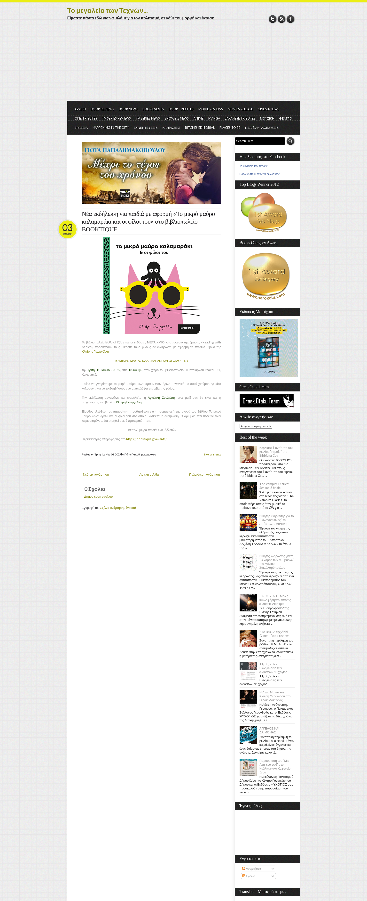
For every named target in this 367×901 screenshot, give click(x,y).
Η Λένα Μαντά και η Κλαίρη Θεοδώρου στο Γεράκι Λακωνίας (274, 696)
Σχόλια (248, 876)
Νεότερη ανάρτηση (96, 474)
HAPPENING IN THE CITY (111, 128)
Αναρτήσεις (252, 868)
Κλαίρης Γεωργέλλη (95, 351)
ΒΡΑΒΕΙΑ (81, 128)
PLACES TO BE (229, 128)
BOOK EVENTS (153, 109)
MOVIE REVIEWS (210, 109)
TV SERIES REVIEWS (116, 118)
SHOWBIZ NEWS (177, 118)
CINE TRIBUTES (86, 118)
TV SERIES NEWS (148, 118)
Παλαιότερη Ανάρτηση (204, 474)
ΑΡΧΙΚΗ (80, 109)
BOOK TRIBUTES (181, 109)
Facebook (290, 19)
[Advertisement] (183, 64)
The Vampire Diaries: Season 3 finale (274, 486)
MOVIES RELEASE (240, 109)
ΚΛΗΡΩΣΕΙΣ (171, 128)
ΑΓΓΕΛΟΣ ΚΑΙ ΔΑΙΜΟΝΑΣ (269, 730)
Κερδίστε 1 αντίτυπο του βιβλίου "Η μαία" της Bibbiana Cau (276, 451)
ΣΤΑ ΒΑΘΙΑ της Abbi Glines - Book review (274, 634)
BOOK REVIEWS (102, 109)
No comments (212, 454)
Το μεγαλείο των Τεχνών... (107, 10)
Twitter (272, 19)
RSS (281, 19)
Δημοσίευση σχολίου (98, 496)
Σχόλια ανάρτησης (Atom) (118, 508)
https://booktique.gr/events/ (146, 439)
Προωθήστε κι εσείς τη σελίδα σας (260, 173)
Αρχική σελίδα (149, 474)
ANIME (198, 118)
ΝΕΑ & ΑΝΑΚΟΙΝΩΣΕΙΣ (262, 128)
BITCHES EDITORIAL (200, 128)
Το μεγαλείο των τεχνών (254, 165)
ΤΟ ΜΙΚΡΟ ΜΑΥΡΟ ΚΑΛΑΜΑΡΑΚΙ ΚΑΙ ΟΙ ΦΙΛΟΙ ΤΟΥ (151, 361)
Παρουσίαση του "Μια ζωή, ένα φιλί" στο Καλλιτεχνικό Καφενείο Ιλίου (274, 766)
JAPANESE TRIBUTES (240, 118)
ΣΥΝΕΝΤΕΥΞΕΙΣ (145, 128)
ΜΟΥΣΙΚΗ (267, 118)
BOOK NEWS (128, 109)
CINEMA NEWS (268, 109)
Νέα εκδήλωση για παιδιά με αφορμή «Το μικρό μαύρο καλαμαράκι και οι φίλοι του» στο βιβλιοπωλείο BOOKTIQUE (148, 221)
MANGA (214, 118)
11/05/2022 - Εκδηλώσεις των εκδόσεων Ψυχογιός (273, 668)
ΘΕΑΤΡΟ (285, 118)
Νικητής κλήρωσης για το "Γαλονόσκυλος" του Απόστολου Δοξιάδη (276, 520)
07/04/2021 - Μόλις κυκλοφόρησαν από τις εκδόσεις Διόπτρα (275, 600)
